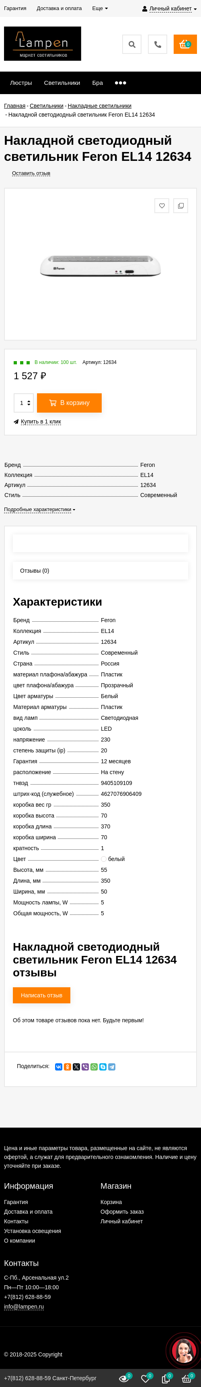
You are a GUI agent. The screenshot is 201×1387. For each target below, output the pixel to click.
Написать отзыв (41, 995)
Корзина (111, 1202)
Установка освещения (32, 1231)
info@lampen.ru (24, 1306)
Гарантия (16, 1202)
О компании (19, 1240)
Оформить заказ (122, 1211)
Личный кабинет (121, 1221)
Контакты (16, 1221)
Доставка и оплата (28, 1211)
